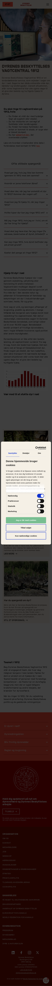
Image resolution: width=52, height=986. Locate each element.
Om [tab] (39, 453)
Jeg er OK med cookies (26, 520)
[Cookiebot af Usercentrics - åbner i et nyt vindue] (35, 448)
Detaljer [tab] (26, 453)
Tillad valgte (26, 528)
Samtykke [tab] (12, 453)
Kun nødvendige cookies (26, 536)
